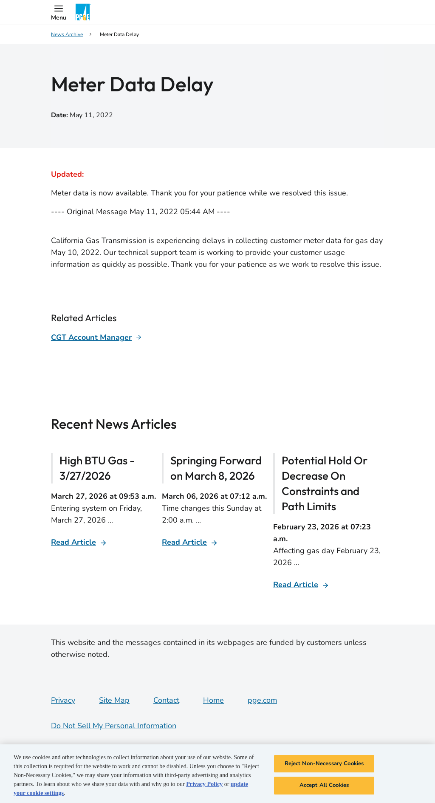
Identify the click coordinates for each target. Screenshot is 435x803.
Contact (166, 700)
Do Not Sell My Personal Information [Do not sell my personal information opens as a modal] (113, 726)
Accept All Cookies (324, 785)
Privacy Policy (204, 784)
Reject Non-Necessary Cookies (324, 763)
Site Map (114, 700)
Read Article (73, 542)
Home (213, 700)
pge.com (262, 700)
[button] (59, 12)
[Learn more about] (96, 337)
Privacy (63, 700)
